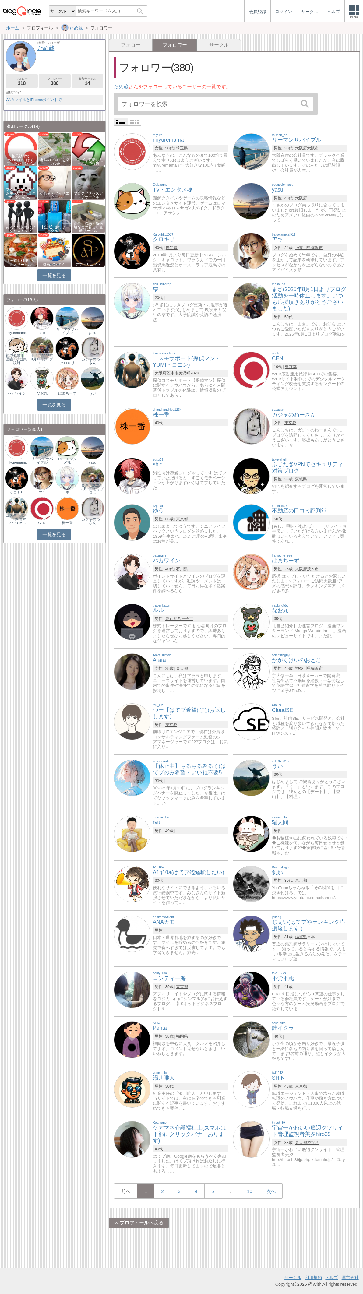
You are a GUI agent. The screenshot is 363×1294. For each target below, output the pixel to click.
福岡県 (182, 1036)
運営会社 (350, 1277)
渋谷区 (313, 1142)
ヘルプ (331, 1277)
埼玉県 (182, 148)
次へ (271, 1191)
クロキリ (67, 363)
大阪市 (313, 148)
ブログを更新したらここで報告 (88, 161)
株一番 (67, 523)
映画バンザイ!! (54, 264)
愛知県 (172, 247)
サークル (219, 44)
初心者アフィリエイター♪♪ (54, 195)
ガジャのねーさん (93, 361)
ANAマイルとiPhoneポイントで (34, 99)
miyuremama (16, 333)
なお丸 (42, 393)
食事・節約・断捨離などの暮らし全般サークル (88, 227)
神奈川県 (303, 247)
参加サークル (88, 81)
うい (92, 393)
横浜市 (317, 247)
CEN (42, 523)
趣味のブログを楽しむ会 (54, 161)
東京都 (291, 366)
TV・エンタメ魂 (67, 460)
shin (42, 333)
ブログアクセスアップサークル (88, 195)
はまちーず (67, 393)
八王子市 (185, 618)
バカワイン (17, 393)
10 (249, 1191)
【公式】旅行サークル (54, 229)
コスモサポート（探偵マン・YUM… (17, 519)
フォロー (130, 44)
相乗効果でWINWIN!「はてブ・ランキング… (21, 159)
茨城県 (301, 479)
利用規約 (313, 1277)
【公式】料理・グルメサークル (20, 262)
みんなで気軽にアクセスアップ (20, 229)
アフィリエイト (88, 264)
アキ (42, 492)
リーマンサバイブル (67, 331)
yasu (92, 333)
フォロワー (55, 81)
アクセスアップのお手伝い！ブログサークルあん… (20, 193)
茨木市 (172, 373)
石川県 (182, 569)
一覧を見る (54, 275)
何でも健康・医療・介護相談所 (17, 359)
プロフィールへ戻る (142, 1222)
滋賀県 (301, 936)
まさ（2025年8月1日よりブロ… (42, 359)
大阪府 (301, 148)
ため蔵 (121, 86)
